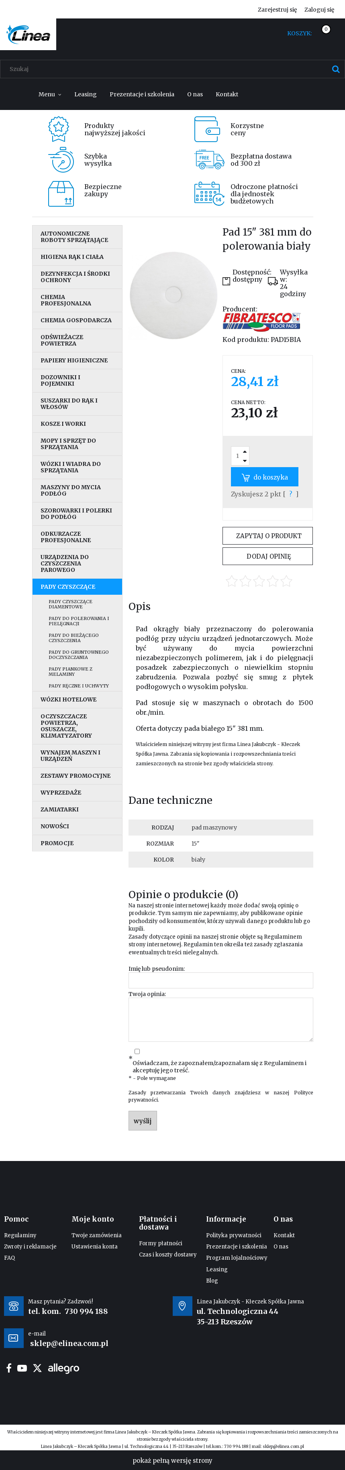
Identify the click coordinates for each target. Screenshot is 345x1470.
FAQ (9, 1257)
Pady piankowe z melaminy (70, 671)
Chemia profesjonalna (66, 300)
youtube (22, 1368)
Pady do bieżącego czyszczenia (74, 637)
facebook (9, 1368)
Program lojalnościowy (236, 1257)
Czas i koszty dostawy (168, 1254)
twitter (37, 1368)
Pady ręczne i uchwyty (79, 686)
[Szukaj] (336, 69)
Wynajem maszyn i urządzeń (70, 755)
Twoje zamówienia (96, 1235)
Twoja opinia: (147, 994)
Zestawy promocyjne (75, 775)
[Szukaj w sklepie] (174, 69)
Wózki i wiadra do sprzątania (71, 467)
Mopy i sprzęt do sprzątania (68, 444)
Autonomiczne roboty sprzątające (74, 237)
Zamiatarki (60, 809)
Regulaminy (20, 1235)
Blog (212, 1280)
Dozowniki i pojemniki (60, 380)
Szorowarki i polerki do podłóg (76, 513)
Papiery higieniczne (74, 360)
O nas (281, 1246)
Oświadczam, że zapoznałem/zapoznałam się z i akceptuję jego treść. (219, 1066)
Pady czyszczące (68, 586)
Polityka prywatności (233, 1235)
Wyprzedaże (61, 792)
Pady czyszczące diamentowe (70, 604)
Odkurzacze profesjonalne (66, 537)
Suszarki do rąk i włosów (69, 404)
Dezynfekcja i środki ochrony (75, 277)
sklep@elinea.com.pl (283, 1446)
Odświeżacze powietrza (62, 340)
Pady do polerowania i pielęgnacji (79, 621)
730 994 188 (86, 1311)
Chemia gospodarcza (76, 320)
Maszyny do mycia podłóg (71, 490)
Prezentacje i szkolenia (236, 1246)
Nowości (55, 826)
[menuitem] (50, 94)
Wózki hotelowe (68, 699)
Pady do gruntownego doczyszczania (79, 654)
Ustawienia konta (94, 1246)
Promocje (57, 843)
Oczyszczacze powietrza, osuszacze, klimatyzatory (66, 726)
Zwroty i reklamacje (30, 1246)
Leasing (217, 1269)
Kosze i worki (63, 423)
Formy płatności (160, 1243)
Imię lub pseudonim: (157, 968)
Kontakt (284, 1235)
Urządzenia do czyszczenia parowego (65, 563)
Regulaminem (283, 936)
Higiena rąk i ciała (72, 256)
